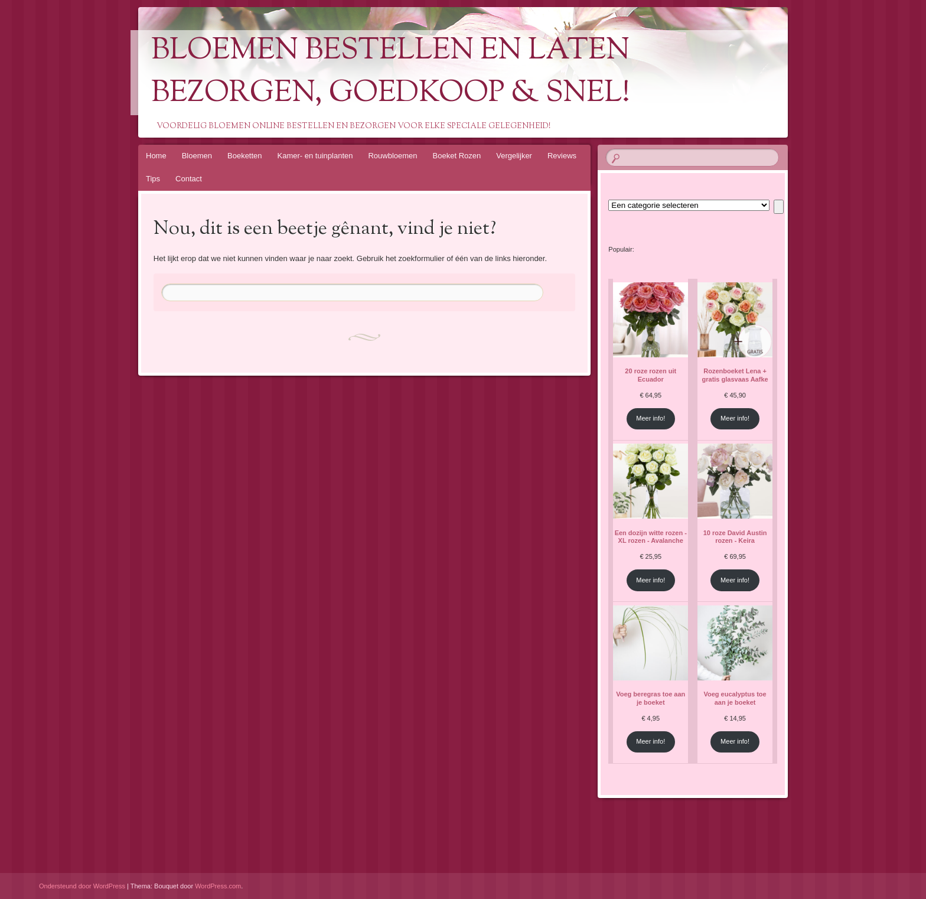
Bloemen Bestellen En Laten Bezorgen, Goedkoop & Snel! (390, 72)
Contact (188, 178)
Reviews (561, 155)
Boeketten (244, 155)
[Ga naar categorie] (779, 207)
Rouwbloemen (392, 155)
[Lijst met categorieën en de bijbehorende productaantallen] (689, 205)
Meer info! (650, 418)
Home (156, 155)
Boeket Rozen (457, 155)
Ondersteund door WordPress (82, 886)
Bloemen (197, 155)
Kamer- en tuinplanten (315, 155)
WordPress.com (218, 886)
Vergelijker (514, 155)
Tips (153, 178)
